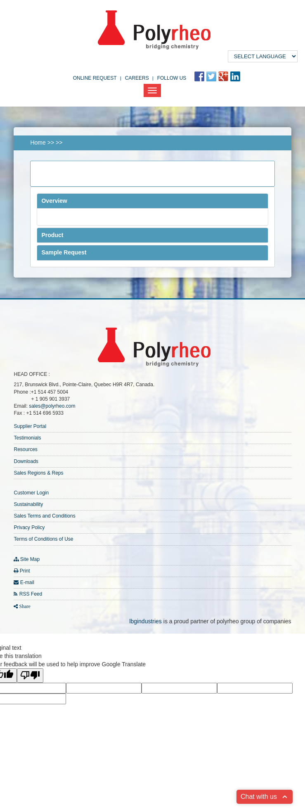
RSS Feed (30, 594)
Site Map (30, 559)
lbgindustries (145, 621)
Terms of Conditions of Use (43, 539)
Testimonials (27, 438)
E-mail (27, 582)
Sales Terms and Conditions (44, 516)
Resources (25, 449)
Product (52, 235)
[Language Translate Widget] (263, 56)
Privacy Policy (29, 527)
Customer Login (31, 493)
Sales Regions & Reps (38, 473)
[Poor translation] (30, 675)
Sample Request (63, 252)
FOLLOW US (172, 78)
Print (25, 571)
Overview (54, 200)
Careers (137, 78)
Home (37, 142)
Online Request (95, 78)
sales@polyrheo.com (52, 406)
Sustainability (28, 504)
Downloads (26, 461)
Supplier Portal (30, 426)
